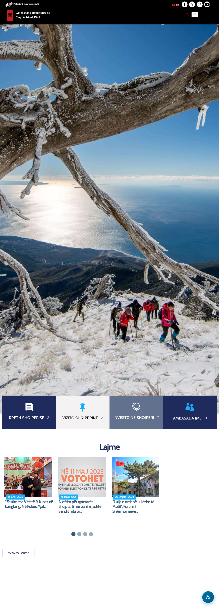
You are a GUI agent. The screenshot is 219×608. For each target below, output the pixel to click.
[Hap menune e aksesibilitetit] (208, 597)
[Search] (187, 14)
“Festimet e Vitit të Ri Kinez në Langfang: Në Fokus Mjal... (29, 504)
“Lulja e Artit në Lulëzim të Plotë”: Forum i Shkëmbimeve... (133, 507)
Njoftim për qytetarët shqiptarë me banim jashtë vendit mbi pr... (80, 507)
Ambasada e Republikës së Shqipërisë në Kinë (33, 15)
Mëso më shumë (18, 553)
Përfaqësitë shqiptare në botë (26, 4)
